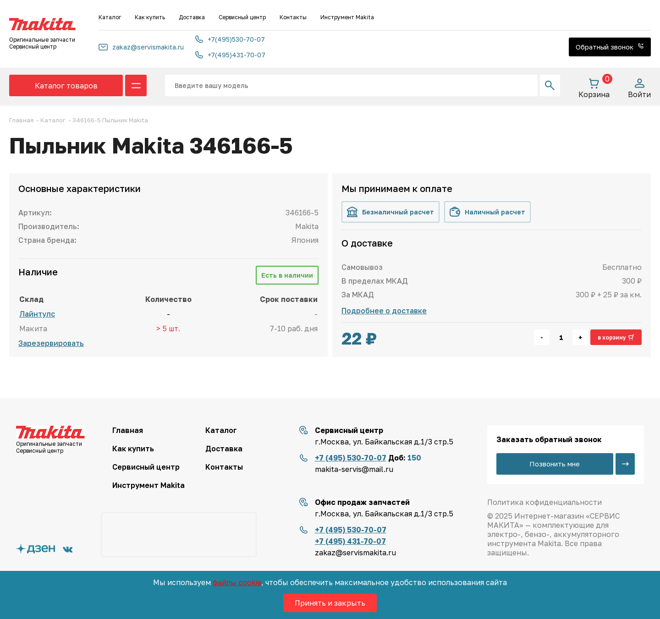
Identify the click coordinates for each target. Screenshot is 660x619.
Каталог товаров (66, 85)
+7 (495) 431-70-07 (350, 541)
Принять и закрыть (330, 603)
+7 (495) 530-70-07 (350, 457)
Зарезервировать (51, 343)
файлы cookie (237, 582)
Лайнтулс (37, 313)
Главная (127, 430)
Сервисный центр (242, 17)
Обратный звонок (610, 47)
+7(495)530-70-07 (230, 39)
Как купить (150, 17)
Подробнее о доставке (384, 310)
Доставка (192, 17)
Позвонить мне (554, 464)
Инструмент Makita (347, 17)
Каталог (110, 17)
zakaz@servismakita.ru (141, 47)
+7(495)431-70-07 (230, 55)
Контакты (293, 17)
